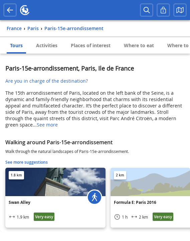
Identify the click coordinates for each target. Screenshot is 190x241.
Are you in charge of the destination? (46, 81)
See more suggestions (26, 162)
